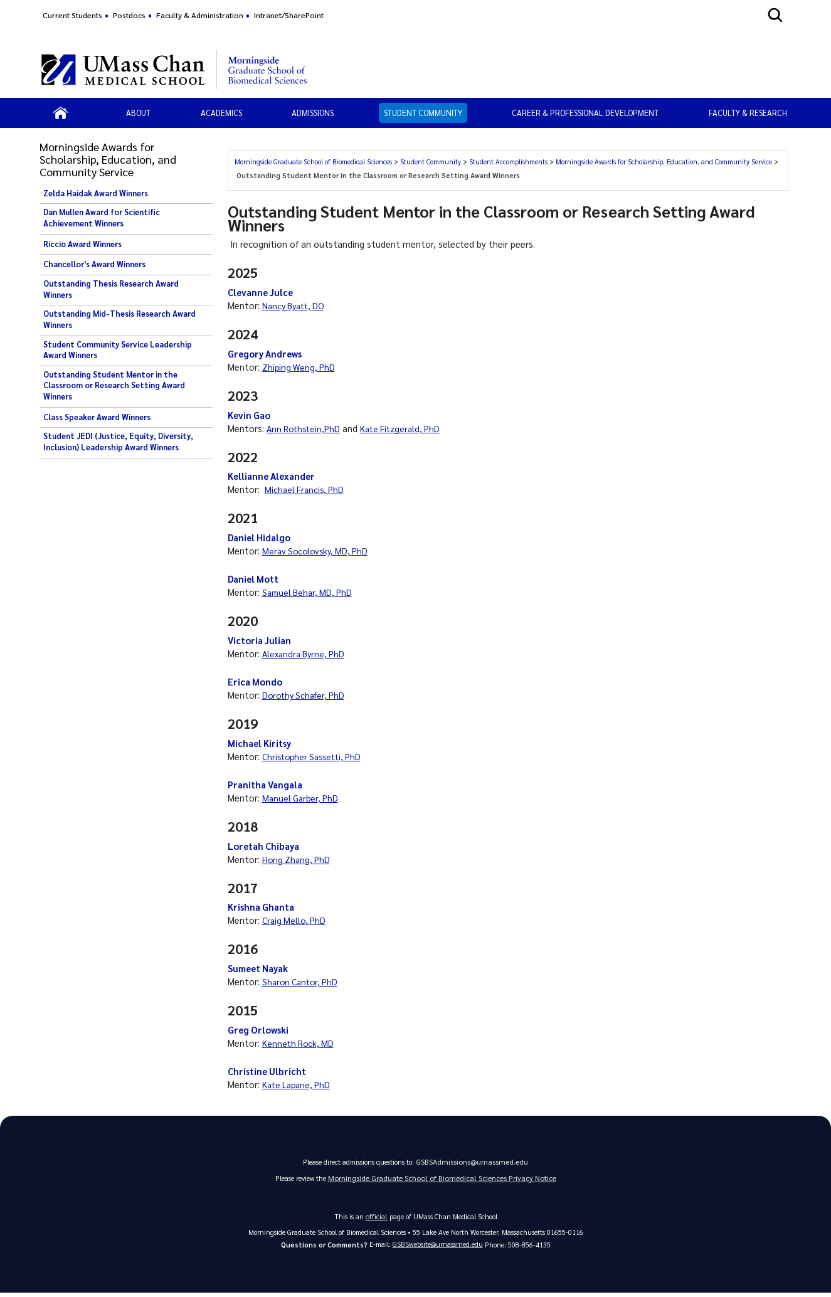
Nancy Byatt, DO (295, 305)
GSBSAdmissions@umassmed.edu (472, 1163)
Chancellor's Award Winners (94, 264)
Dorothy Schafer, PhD (305, 695)
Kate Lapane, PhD (298, 1084)
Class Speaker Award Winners (97, 417)
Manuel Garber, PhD (302, 797)
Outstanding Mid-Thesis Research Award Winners (119, 319)
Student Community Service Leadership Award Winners (117, 350)
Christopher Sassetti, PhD (315, 756)
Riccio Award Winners (82, 244)
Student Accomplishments (508, 161)
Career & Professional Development (585, 112)
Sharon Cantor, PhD (302, 981)
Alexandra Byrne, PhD (305, 653)
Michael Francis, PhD (306, 489)
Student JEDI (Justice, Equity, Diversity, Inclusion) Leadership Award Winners (118, 441)
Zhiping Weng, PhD (299, 367)
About (138, 112)
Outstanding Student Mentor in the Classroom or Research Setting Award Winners (114, 385)
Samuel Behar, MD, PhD (309, 592)
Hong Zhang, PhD (297, 859)
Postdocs (129, 15)
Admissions (313, 112)
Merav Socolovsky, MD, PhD (317, 550)
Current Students (72, 15)
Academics (221, 112)
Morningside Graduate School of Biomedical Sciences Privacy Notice (442, 1181)
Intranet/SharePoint (289, 15)
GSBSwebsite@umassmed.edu (437, 1247)
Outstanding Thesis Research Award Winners (111, 289)
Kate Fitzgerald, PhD (405, 428)
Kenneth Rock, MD (299, 1043)
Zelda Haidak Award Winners (95, 193)
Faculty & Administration (199, 15)
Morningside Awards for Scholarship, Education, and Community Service (664, 161)
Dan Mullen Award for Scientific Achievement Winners (101, 217)
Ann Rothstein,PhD (305, 428)
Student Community (423, 112)
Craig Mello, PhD (295, 920)
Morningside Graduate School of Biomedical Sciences (313, 161)
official (376, 1219)
